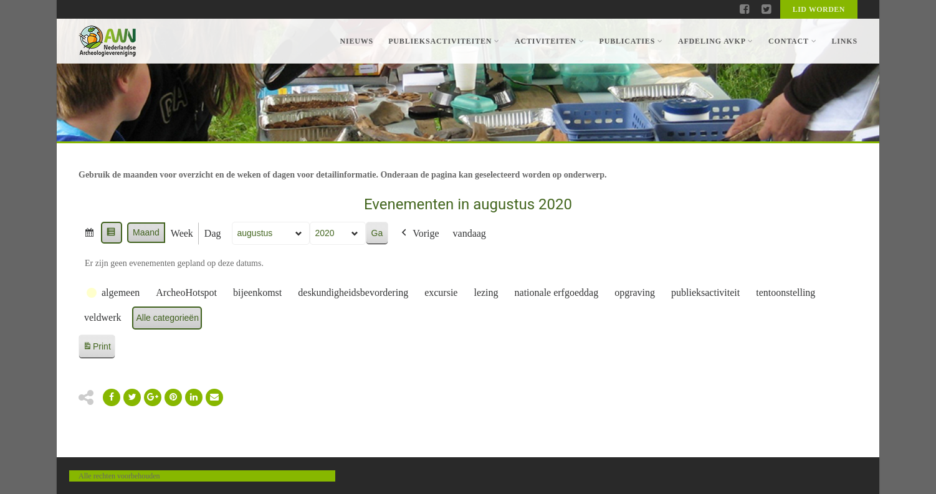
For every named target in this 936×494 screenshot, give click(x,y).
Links (844, 41)
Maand (146, 232)
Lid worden (819, 9)
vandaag (469, 233)
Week (182, 233)
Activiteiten (549, 41)
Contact (792, 41)
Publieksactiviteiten (444, 41)
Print (96, 348)
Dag (212, 233)
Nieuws (356, 41)
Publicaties (630, 41)
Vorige (419, 233)
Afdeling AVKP (715, 41)
